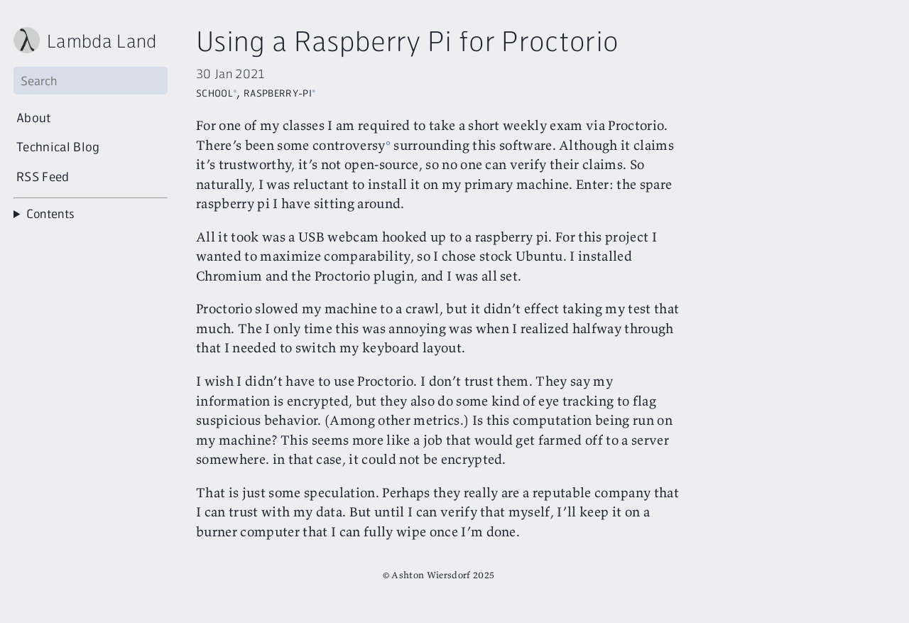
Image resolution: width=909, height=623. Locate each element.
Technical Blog (58, 146)
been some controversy (314, 144)
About (34, 117)
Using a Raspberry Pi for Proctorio (407, 40)
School (214, 91)
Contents (50, 213)
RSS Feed (43, 176)
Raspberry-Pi (278, 91)
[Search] (90, 80)
